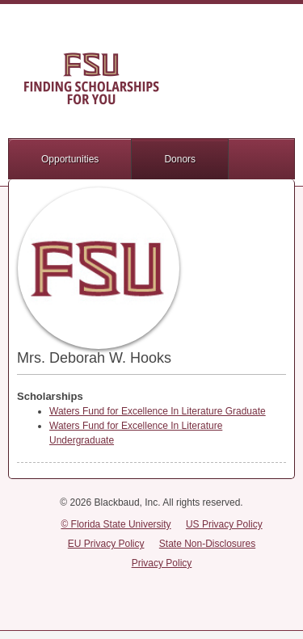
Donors (180, 159)
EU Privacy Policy (106, 543)
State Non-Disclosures (207, 543)
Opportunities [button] (70, 159)
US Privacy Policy (224, 524)
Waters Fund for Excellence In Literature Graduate (157, 411)
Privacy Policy (162, 563)
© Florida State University (115, 524)
